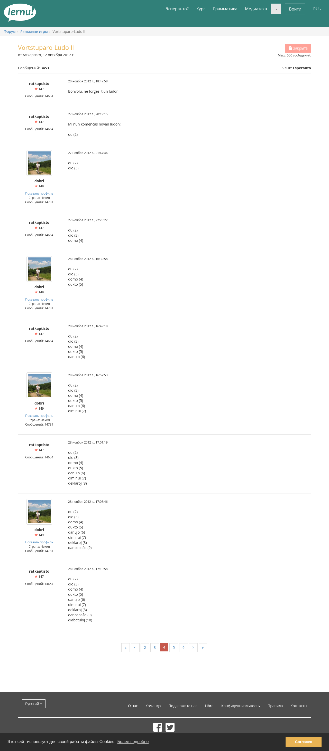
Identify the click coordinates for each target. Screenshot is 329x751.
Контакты (298, 705)
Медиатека (256, 9)
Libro (209, 705)
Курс (200, 9)
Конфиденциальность (240, 705)
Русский (33, 703)
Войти (295, 9)
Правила (275, 705)
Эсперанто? (177, 9)
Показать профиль (39, 193)
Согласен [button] (303, 742)
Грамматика (225, 9)
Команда (153, 705)
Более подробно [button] (133, 741)
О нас (133, 705)
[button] (276, 9)
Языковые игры (34, 31)
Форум (9, 31)
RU (317, 9)
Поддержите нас (183, 705)
